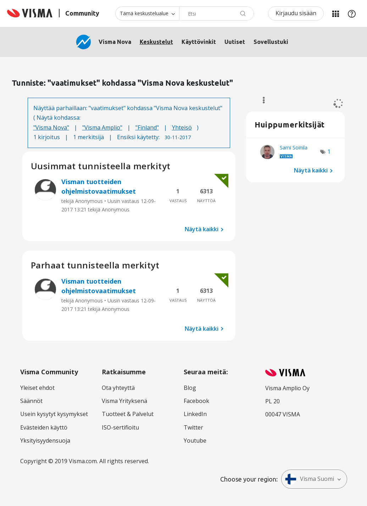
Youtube (195, 440)
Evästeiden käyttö (43, 427)
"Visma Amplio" (102, 127)
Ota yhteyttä (118, 388)
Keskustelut (156, 42)
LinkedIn (195, 414)
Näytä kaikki (201, 229)
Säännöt (31, 401)
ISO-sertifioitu (120, 427)
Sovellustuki (271, 42)
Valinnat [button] (260, 100)
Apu (352, 13)
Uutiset (234, 42)
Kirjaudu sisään (296, 13)
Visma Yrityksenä (124, 401)
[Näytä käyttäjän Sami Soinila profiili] (293, 147)
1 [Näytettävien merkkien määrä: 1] (328, 151)
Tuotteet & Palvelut (128, 414)
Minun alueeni (335, 13)
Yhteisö (182, 127)
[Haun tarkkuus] (147, 13)
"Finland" (147, 127)
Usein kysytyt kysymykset (54, 414)
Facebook (196, 401)
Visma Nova (115, 42)
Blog (190, 388)
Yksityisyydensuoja (45, 440)
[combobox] (216, 13)
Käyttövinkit (199, 42)
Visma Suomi (309, 479)
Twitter (193, 427)
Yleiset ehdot (37, 388)
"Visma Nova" (51, 127)
